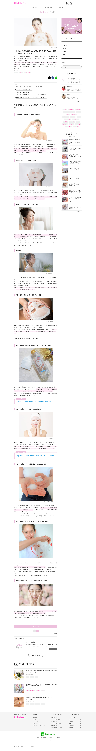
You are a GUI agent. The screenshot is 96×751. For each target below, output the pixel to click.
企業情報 (37, 737)
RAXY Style (34, 7)
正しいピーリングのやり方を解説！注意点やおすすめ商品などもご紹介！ (35, 402)
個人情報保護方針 (44, 737)
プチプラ (65, 121)
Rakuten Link (71, 725)
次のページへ (36, 626)
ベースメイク (65, 45)
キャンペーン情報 (48, 7)
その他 (63, 62)
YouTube (71, 727)
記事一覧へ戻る (36, 655)
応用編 (26, 72)
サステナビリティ (33, 746)
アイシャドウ (74, 114)
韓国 (27, 690)
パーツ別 (72, 121)
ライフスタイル (68, 126)
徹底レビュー (32, 690)
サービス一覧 (16, 746)
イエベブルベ (75, 119)
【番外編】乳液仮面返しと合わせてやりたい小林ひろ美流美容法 (32, 95)
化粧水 (78, 121)
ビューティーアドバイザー (38, 725)
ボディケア (64, 51)
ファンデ (71, 124)
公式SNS (61, 7)
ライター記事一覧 (53, 649)
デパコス (64, 124)
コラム (63, 60)
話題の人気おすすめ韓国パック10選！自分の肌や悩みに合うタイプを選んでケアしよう (36, 455)
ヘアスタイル (67, 119)
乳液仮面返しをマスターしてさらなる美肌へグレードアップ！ (31, 97)
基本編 (78, 112)
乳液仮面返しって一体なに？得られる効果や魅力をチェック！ (31, 87)
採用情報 (58, 737)
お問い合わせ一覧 (24, 746)
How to (16, 72)
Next (55, 633)
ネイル (63, 57)
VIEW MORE (79, 101)
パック (43, 690)
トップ (21, 7)
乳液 (29, 72)
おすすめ (32, 703)
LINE (70, 723)
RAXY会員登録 (72, 717)
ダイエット (78, 124)
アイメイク (64, 48)
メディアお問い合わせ (55, 719)
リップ (79, 116)
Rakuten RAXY (20, 3)
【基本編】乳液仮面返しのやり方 (24, 89)
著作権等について (52, 737)
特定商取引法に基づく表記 (56, 727)
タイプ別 (38, 690)
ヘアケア (64, 54)
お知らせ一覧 (54, 717)
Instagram (71, 721)
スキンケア (19, 70)
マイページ (35, 721)
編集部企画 (37, 703)
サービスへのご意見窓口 (56, 723)
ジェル (36, 677)
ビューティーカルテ (37, 723)
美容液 (43, 703)
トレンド (21, 72)
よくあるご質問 (75, 7)
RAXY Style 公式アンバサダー (69, 112)
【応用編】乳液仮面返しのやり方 (24, 92)
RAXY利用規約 (54, 725)
